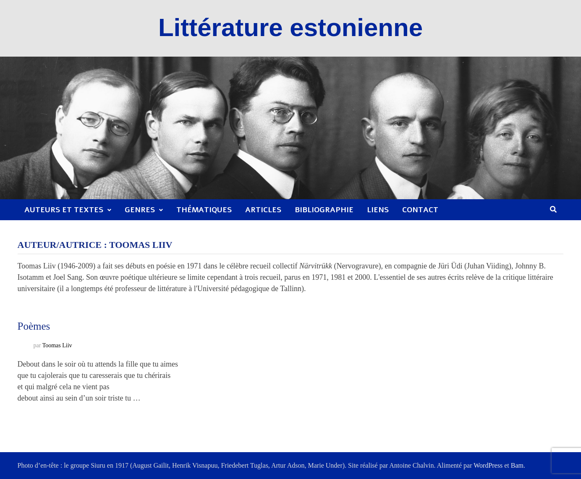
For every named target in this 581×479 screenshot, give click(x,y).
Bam (517, 465)
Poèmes (34, 326)
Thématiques (204, 210)
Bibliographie (324, 210)
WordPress (488, 465)
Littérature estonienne (290, 27)
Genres (140, 210)
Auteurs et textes (63, 210)
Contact (420, 210)
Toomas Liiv (57, 345)
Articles (263, 210)
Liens (378, 210)
